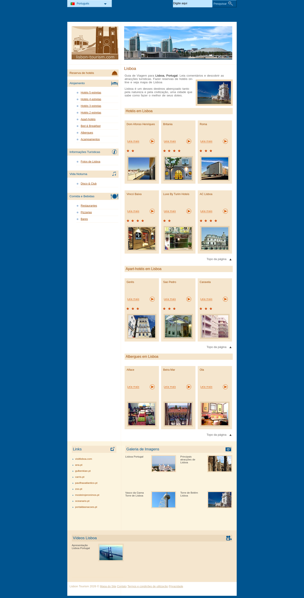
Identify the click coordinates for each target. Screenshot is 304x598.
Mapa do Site (108, 586)
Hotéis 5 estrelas (91, 92)
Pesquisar (220, 3)
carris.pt (79, 476)
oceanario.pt (82, 500)
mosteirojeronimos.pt (87, 494)
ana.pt (78, 464)
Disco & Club (89, 183)
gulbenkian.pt (83, 470)
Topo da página (216, 259)
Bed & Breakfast (91, 126)
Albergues (87, 132)
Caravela (205, 282)
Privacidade (176, 586)
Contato (122, 586)
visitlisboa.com (83, 458)
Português (83, 3)
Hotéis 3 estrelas (91, 106)
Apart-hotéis (88, 119)
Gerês (130, 282)
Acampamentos (90, 139)
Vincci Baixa (134, 194)
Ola (202, 369)
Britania (168, 124)
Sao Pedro (169, 282)
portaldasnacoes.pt (86, 506)
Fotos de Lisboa (90, 161)
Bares (84, 219)
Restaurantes (89, 205)
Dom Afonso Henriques (141, 124)
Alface (130, 369)
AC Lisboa (206, 194)
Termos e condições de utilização (147, 586)
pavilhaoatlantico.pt (86, 482)
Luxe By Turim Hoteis (176, 194)
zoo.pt (78, 488)
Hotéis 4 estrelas (91, 99)
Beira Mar (169, 369)
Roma (203, 124)
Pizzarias (86, 212)
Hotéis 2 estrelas (91, 112)
